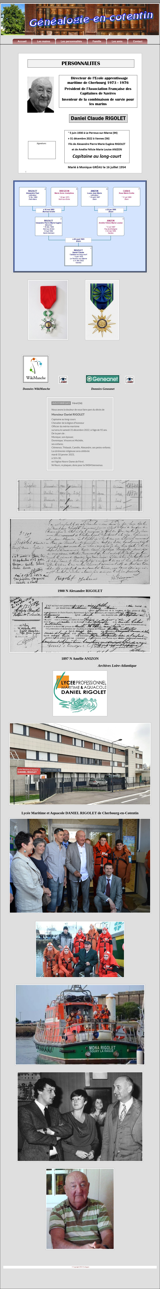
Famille (97, 41)
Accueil (22, 41)
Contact (137, 41)
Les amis (117, 41)
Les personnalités (71, 41)
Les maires (43, 41)
